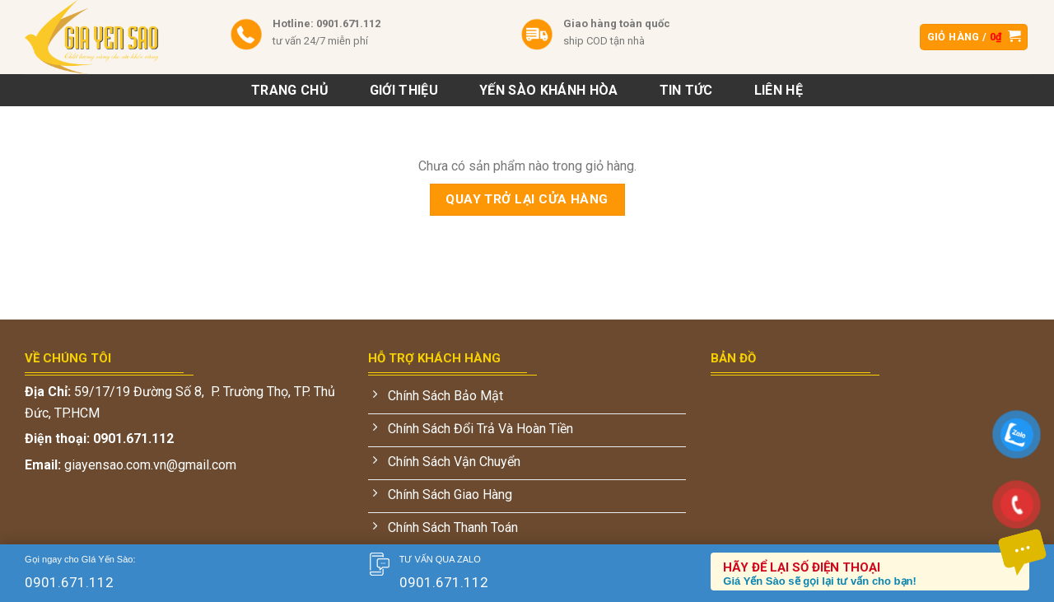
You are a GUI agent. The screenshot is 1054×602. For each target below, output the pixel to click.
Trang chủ (290, 90)
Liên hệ (778, 90)
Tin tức (686, 90)
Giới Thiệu (404, 90)
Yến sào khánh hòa (548, 90)
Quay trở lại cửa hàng (527, 199)
